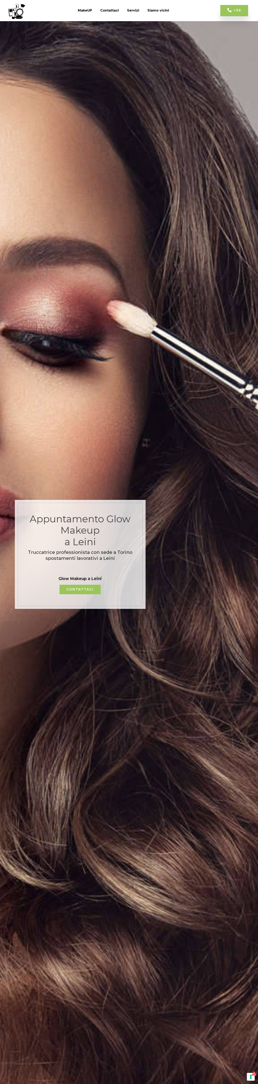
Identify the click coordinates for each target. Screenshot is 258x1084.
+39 (234, 10)
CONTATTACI (80, 589)
